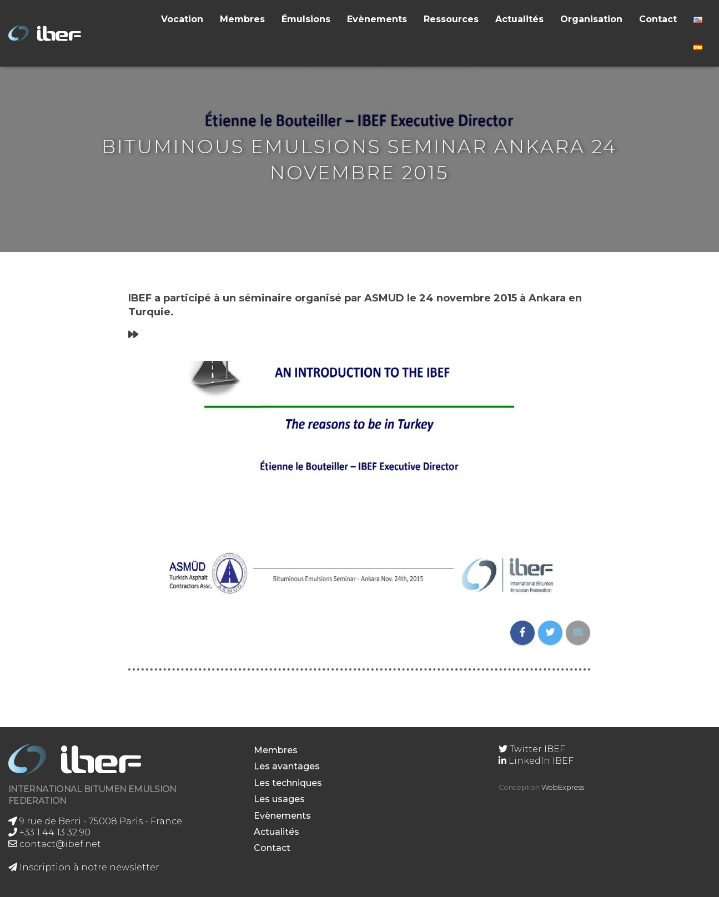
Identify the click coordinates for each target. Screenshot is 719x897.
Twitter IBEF (532, 749)
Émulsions (305, 19)
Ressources (451, 19)
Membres (242, 19)
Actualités (519, 19)
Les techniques (288, 783)
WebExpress (562, 787)
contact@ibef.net (54, 844)
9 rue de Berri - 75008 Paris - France (95, 821)
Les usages (279, 799)
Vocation (182, 19)
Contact (658, 19)
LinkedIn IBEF (536, 760)
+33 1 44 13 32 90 (49, 832)
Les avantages (287, 766)
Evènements (377, 19)
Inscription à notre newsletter (83, 867)
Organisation (591, 19)
